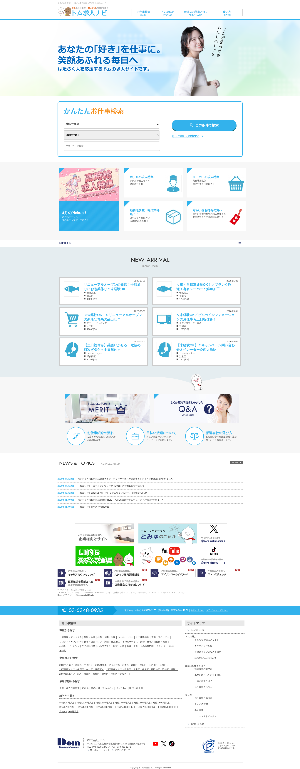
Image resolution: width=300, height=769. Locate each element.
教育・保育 (132, 646)
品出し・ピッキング (69, 646)
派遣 (61, 688)
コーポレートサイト (100, 750)
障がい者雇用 (136, 688)
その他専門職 (147, 646)
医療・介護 (118, 646)
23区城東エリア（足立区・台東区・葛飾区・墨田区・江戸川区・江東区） (132, 665)
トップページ (197, 630)
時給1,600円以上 (161, 702)
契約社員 (95, 688)
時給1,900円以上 (106, 707)
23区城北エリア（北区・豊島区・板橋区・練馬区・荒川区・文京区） (93, 674)
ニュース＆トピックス (206, 716)
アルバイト (107, 688)
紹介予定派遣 (73, 688)
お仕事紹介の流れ (100, 433)
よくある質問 (201, 704)
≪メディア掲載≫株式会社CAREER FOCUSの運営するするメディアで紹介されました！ (122, 500)
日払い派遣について (161, 433)
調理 (106, 641)
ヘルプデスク (104, 646)
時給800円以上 (66, 702)
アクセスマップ (122, 750)
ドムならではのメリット (207, 639)
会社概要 (199, 710)
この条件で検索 (207, 125)
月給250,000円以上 (169, 707)
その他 (62, 650)
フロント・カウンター (70, 641)
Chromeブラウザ (65, 595)
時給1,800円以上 (86, 707)
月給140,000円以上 (126, 707)
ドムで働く (121, 688)
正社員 (85, 688)
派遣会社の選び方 (219, 433)
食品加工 (115, 641)
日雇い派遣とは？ (203, 681)
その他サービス (130, 641)
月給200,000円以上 (147, 707)
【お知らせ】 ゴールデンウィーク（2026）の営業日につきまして (111, 486)
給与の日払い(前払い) (205, 658)
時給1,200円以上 (85, 702)
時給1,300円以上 (104, 702)
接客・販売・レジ (93, 641)
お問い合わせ (197, 610)
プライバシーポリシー (217, 610)
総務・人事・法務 (106, 637)
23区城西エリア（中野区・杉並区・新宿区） (81, 669)
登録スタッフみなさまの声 (208, 652)
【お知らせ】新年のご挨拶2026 (93, 507)
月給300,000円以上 (68, 711)
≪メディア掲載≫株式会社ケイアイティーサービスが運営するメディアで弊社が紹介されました (125, 479)
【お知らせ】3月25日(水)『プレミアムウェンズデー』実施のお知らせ (112, 493)
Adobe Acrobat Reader (85, 595)
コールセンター (125, 637)
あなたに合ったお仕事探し (208, 675)
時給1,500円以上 (142, 702)
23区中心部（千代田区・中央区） (76, 665)
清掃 (142, 641)
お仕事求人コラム (203, 687)
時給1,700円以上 (67, 707)
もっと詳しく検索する (186, 136)
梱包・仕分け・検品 (157, 641)
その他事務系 (142, 637)
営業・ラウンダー (160, 637)
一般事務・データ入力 (70, 637)
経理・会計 (89, 637)
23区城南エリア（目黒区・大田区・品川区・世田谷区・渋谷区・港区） (142, 669)
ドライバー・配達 (165, 646)
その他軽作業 (88, 646)
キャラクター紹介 (203, 645)
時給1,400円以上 (123, 702)
